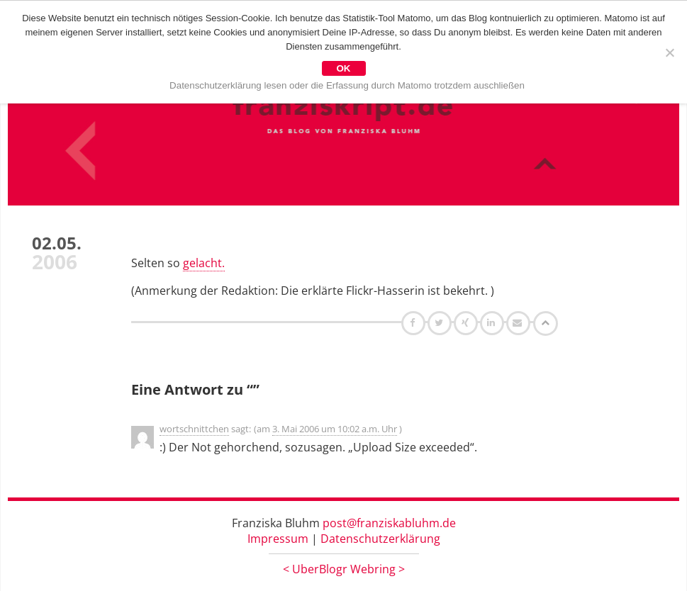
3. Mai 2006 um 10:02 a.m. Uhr (334, 428)
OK (344, 68)
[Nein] (669, 52)
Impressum (277, 538)
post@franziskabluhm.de (389, 523)
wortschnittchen (194, 428)
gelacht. (204, 263)
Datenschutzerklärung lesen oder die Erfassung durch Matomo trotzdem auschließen (347, 85)
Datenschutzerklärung (380, 538)
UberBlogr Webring (344, 569)
